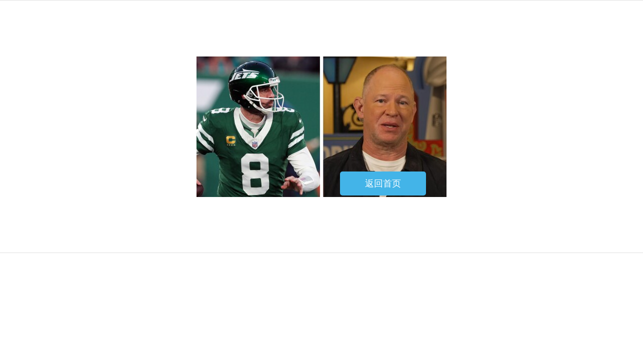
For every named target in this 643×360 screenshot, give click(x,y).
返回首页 (383, 183)
